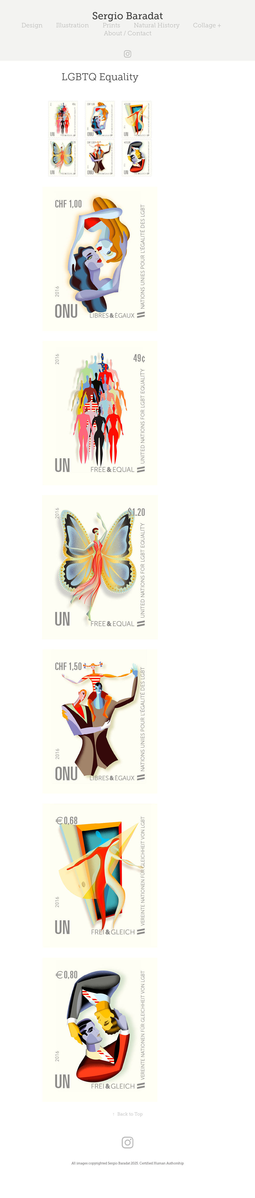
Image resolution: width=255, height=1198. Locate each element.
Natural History (157, 25)
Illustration (72, 25)
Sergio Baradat (127, 15)
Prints (111, 25)
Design (32, 25)
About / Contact (127, 33)
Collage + (207, 25)
